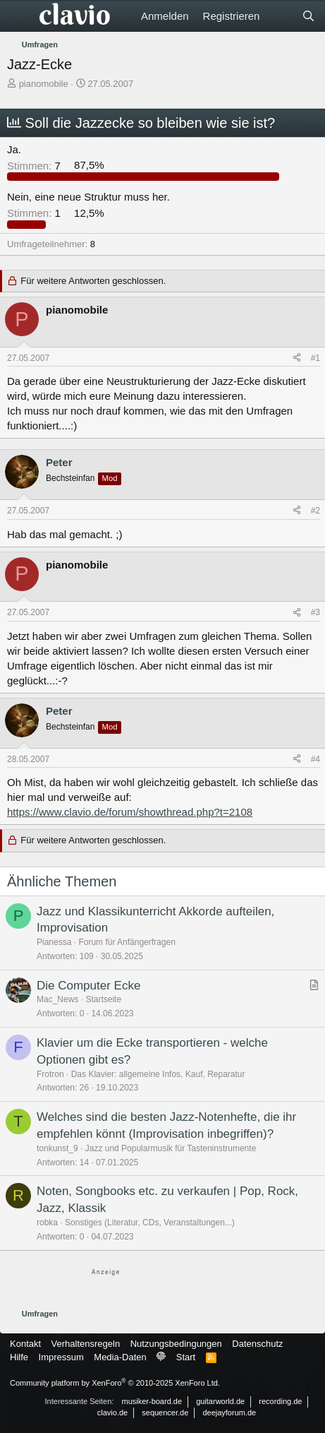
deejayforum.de (229, 1412)
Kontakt (25, 1343)
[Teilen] (297, 358)
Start (185, 1357)
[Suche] (308, 16)
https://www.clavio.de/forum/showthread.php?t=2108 (129, 812)
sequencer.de (165, 1412)
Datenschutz (257, 1343)
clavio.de (112, 1412)
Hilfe (19, 1357)
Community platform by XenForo (115, 1383)
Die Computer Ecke (88, 985)
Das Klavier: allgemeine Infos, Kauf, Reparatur (158, 1074)
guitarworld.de (220, 1401)
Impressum (61, 1357)
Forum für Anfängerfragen (126, 942)
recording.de (280, 1401)
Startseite (103, 999)
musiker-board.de (151, 1401)
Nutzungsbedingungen (176, 1343)
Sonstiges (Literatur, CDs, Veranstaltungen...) (150, 1222)
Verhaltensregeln (86, 1343)
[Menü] (19, 16)
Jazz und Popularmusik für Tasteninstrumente (171, 1148)
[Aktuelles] (280, 16)
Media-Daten (120, 1357)
